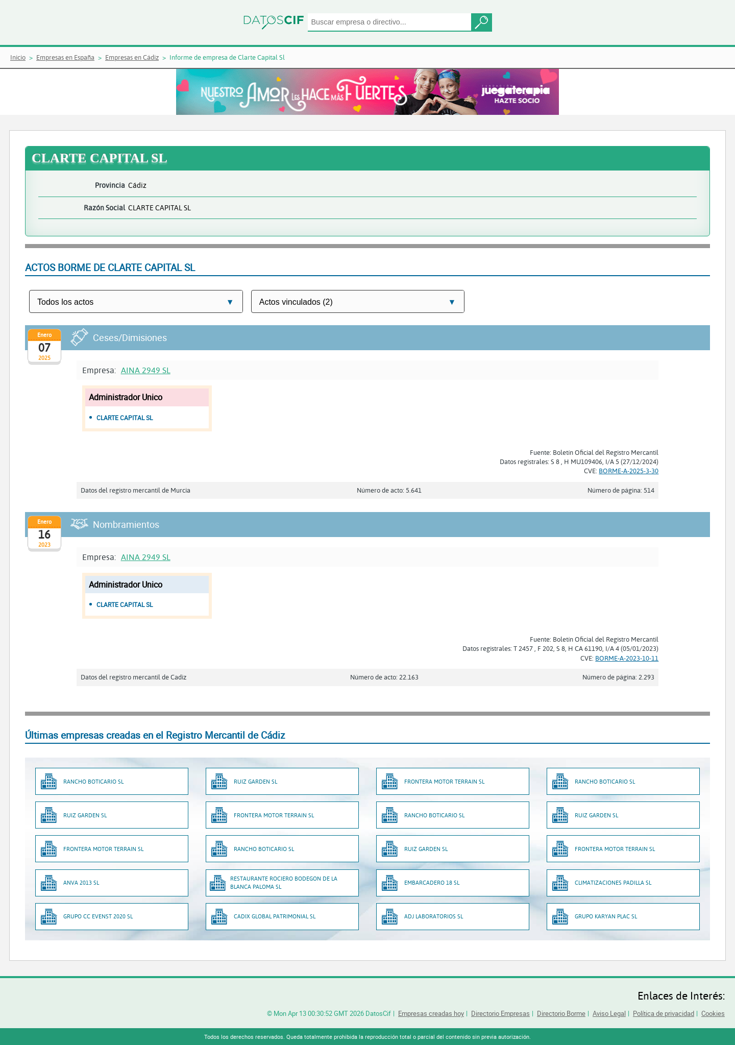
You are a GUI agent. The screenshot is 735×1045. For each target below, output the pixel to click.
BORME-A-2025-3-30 (628, 471)
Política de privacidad (663, 1013)
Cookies (713, 1013)
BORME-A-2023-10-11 (626, 658)
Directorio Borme (561, 1013)
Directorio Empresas (500, 1013)
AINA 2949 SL (145, 369)
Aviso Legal (609, 1013)
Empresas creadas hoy (431, 1013)
